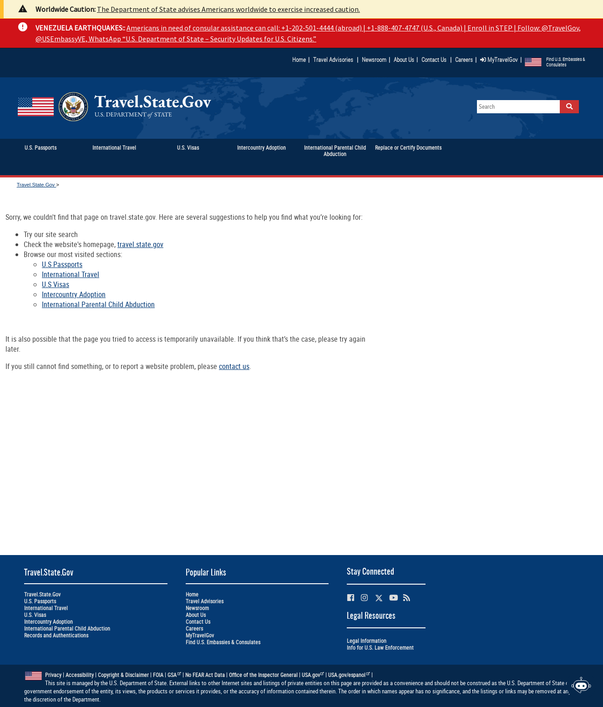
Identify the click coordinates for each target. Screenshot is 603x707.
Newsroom (374, 60)
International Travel (70, 274)
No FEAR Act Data (205, 675)
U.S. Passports (40, 601)
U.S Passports (62, 264)
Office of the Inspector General (263, 675)
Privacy (53, 675)
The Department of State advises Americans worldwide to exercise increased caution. (228, 9)
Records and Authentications (56, 635)
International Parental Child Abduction (98, 304)
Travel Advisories (333, 60)
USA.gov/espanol (349, 675)
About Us (406, 60)
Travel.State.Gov (36, 184)
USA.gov (313, 675)
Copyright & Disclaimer (123, 675)
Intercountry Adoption (74, 294)
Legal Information (366, 640)
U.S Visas (55, 284)
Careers (464, 60)
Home (299, 60)
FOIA (158, 675)
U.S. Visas (35, 614)
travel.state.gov (140, 244)
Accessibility (80, 675)
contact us (234, 366)
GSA (174, 675)
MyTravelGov (499, 60)
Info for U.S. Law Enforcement (380, 647)
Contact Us (434, 60)
